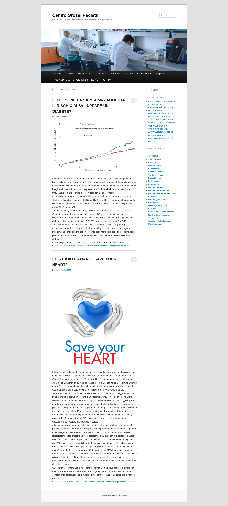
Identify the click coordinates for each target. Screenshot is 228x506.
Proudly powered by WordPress (114, 496)
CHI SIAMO (58, 74)
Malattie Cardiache (156, 187)
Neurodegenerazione (157, 199)
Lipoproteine (154, 184)
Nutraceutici (153, 202)
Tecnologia (153, 218)
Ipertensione (154, 181)
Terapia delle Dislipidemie (159, 221)
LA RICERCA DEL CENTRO (79, 74)
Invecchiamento (155, 178)
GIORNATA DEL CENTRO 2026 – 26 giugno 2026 (146, 74)
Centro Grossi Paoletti (75, 15)
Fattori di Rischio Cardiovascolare (98, 246)
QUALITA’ (106, 80)
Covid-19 (66, 246)
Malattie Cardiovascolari (159, 190)
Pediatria (152, 209)
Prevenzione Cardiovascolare (83, 482)
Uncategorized (154, 224)
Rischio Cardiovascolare (107, 482)
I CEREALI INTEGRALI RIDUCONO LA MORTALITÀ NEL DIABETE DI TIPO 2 (160, 114)
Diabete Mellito (77, 246)
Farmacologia (154, 169)
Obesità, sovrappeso (157, 206)
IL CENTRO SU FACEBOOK (108, 74)
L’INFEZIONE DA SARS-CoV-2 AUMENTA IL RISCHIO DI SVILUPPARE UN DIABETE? (88, 106)
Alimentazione (154, 160)
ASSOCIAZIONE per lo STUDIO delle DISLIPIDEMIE (75, 80)
